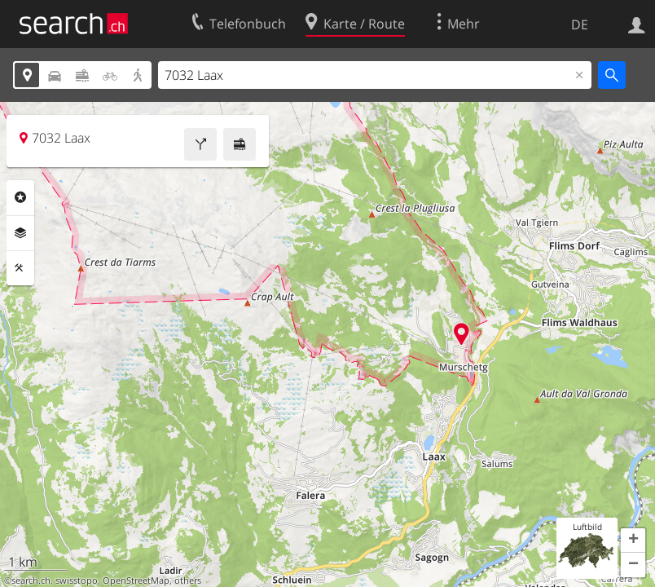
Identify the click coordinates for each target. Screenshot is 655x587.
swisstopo (76, 580)
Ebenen (20, 233)
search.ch (31, 580)
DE (579, 24)
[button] (633, 540)
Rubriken (20, 197)
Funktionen (20, 268)
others (187, 580)
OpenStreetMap (136, 580)
